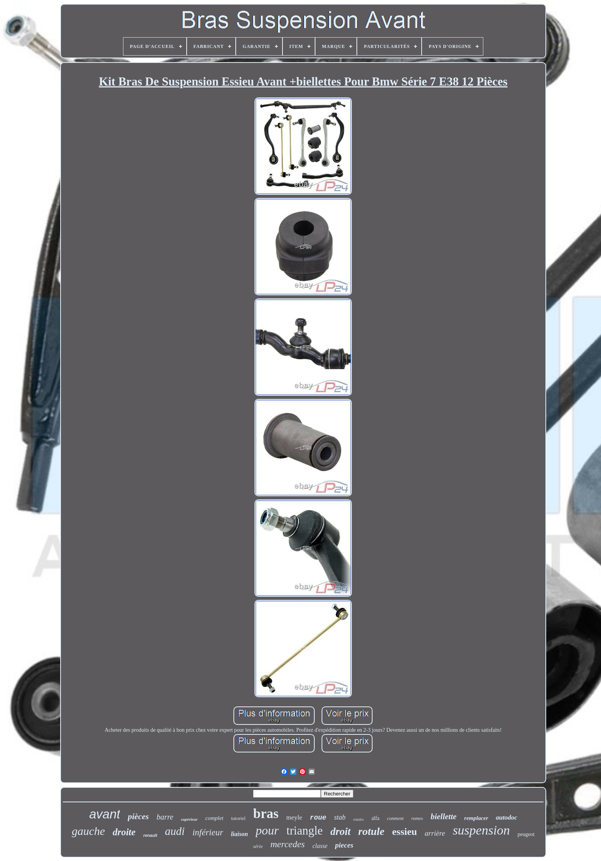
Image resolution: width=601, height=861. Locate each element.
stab (339, 817)
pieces (344, 845)
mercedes (287, 844)
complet (214, 818)
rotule (371, 831)
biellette (443, 816)
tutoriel (238, 818)
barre (164, 817)
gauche (88, 831)
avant (104, 814)
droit (340, 831)
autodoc (506, 817)
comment (395, 818)
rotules (358, 819)
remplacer (476, 818)
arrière (435, 833)
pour (267, 830)
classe (319, 846)
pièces (138, 816)
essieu (404, 831)
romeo (417, 818)
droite (124, 832)
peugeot (525, 834)
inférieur (207, 832)
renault (150, 835)
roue (318, 817)
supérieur (189, 819)
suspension (481, 830)
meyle (294, 817)
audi (175, 831)
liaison (239, 834)
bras (266, 813)
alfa (375, 818)
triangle (304, 830)
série (258, 846)
